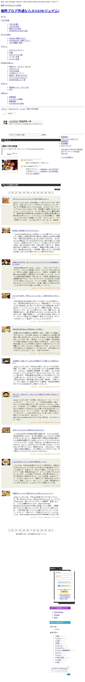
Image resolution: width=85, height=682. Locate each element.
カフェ (59, 653)
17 (16, 193)
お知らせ (4, 93)
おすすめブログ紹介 (16, 103)
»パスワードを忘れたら (65, 597)
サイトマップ (66, 146)
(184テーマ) (64, 660)
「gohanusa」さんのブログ (49, 169)
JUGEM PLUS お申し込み (18, 31)
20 (28, 193)
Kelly (56, 617)
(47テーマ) (62, 662)
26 (49, 193)
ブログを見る (14, 26)
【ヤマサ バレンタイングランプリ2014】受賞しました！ (30, 199)
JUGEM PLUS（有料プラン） (20, 40)
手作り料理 (60, 657)
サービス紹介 (6, 34)
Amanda (57, 615)
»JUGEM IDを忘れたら (65, 595)
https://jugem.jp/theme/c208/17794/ (36, 149)
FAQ (10, 89)
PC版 (11, 52)
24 (42, 193)
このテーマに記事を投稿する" (30, 523)
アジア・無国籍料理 (63, 650)
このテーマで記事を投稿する (40, 179)
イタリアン (60, 648)
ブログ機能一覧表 (15, 43)
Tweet (9, 154)
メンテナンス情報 (15, 99)
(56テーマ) (63, 638)
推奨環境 (64, 141)
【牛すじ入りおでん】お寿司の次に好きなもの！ (28, 430)
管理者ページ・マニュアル (19, 87)
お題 (58, 662)
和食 (58, 643)
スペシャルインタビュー (18, 77)
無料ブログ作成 (15, 28)
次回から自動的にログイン (65, 589)
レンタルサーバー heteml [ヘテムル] (60, 668)
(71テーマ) (63, 655)
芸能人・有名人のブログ (18, 75)
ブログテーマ (14, 69)
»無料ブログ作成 (63, 598)
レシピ (59, 655)
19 (24, 193)
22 (34, 193)
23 (38, 193)
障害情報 (12, 101)
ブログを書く (14, 24)
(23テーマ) (72, 650)
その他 (59, 660)
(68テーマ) (63, 652)
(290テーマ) (62, 636)
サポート (4, 83)
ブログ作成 (5, 20)
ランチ (59, 638)
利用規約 (64, 137)
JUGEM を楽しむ (7, 63)
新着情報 (12, 97)
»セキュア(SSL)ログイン (65, 594)
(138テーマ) (67, 657)
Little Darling (58, 612)
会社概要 (64, 143)
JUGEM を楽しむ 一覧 (17, 80)
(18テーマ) (66, 648)
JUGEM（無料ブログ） (17, 38)
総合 (58, 636)
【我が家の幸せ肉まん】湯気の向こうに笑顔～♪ (28, 329)
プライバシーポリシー (69, 139)
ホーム (3, 16)
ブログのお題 (14, 71)
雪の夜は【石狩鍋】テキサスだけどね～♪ (25, 230)
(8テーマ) (65, 645)
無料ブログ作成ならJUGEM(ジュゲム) (30, 11)
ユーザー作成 (14, 59)
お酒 (58, 641)
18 (20, 193)
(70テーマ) (62, 643)
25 (45, 193)
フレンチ (59, 645)
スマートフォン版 (15, 55)
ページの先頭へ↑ (67, 157)
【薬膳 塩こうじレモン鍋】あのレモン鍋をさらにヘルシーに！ (32, 493)
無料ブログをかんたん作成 (11, 5)
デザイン (4, 46)
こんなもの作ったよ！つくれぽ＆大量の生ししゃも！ (29, 462)
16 (12, 193)
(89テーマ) (62, 641)
